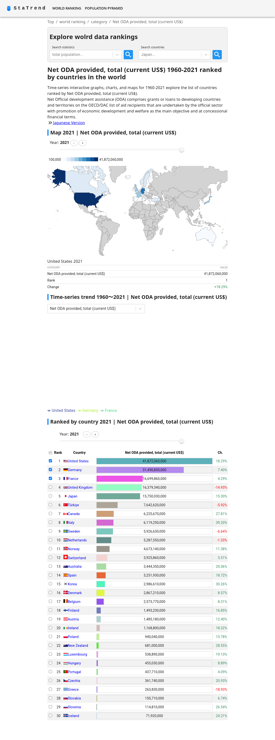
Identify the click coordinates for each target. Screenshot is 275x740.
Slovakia (74, 698)
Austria (73, 619)
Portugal (74, 672)
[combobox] (52, 55)
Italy (71, 523)
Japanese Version (69, 122)
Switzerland (77, 558)
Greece (73, 689)
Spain (72, 575)
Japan (72, 496)
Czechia (74, 681)
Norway (74, 549)
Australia (74, 566)
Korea (72, 584)
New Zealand (78, 646)
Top (50, 21)
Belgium (74, 602)
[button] (74, 143)
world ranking (73, 21)
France (73, 479)
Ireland (73, 628)
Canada (74, 514)
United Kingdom (80, 487)
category (99, 21)
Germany (75, 470)
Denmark (75, 593)
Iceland (73, 716)
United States (78, 461)
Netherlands (77, 540)
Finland (73, 610)
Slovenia (74, 707)
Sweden (74, 531)
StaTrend (30, 8)
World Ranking (66, 8)
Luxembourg (77, 654)
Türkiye (73, 505)
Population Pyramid (104, 8)
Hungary (74, 663)
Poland (73, 637)
